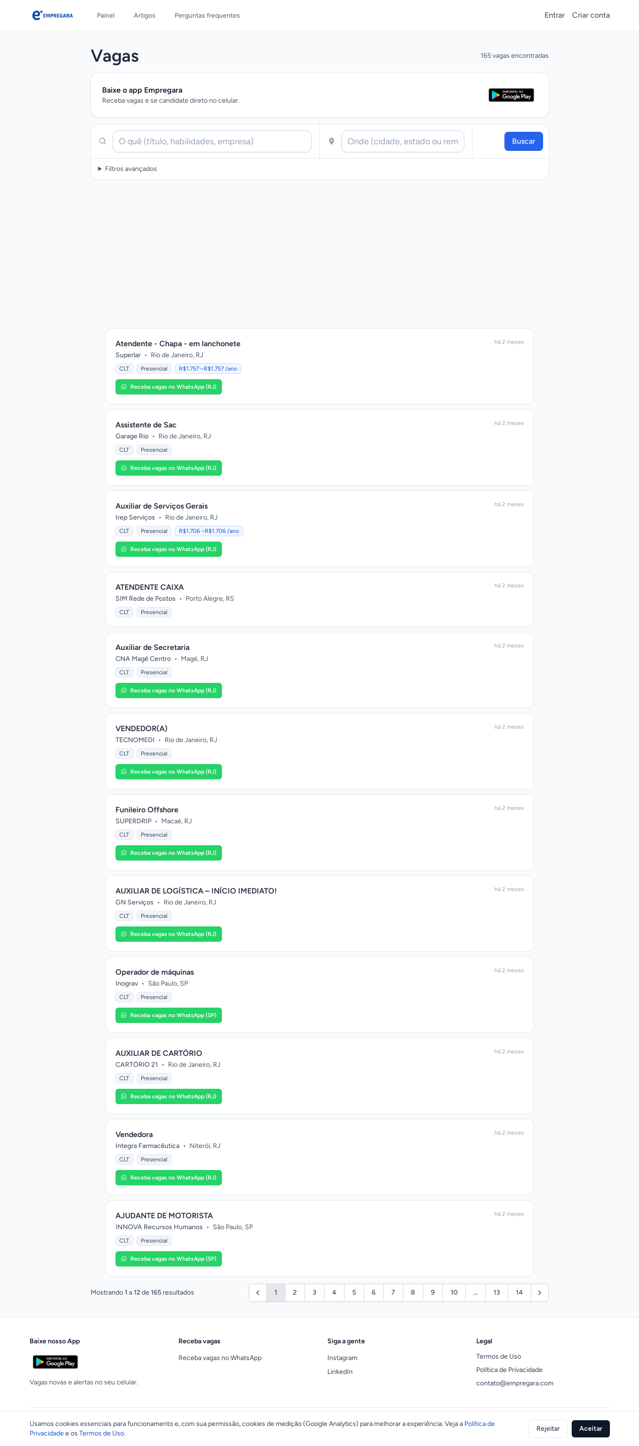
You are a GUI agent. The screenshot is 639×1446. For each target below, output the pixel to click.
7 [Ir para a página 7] (393, 1292)
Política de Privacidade (509, 1370)
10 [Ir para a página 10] (454, 1292)
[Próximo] (540, 1293)
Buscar (523, 141)
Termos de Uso (498, 1356)
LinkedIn (340, 1372)
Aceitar (590, 1429)
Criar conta (591, 15)
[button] (168, 386)
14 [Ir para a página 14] (519, 1292)
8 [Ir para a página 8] (413, 1292)
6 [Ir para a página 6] (374, 1292)
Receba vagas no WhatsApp (220, 1358)
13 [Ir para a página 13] (496, 1292)
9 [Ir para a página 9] (433, 1292)
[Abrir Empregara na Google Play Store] (511, 95)
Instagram (342, 1358)
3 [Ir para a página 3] (314, 1292)
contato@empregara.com (515, 1383)
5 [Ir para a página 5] (354, 1292)
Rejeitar (548, 1429)
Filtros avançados (131, 169)
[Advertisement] (320, 254)
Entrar (555, 15)
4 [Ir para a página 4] (334, 1292)
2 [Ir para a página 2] (295, 1292)
